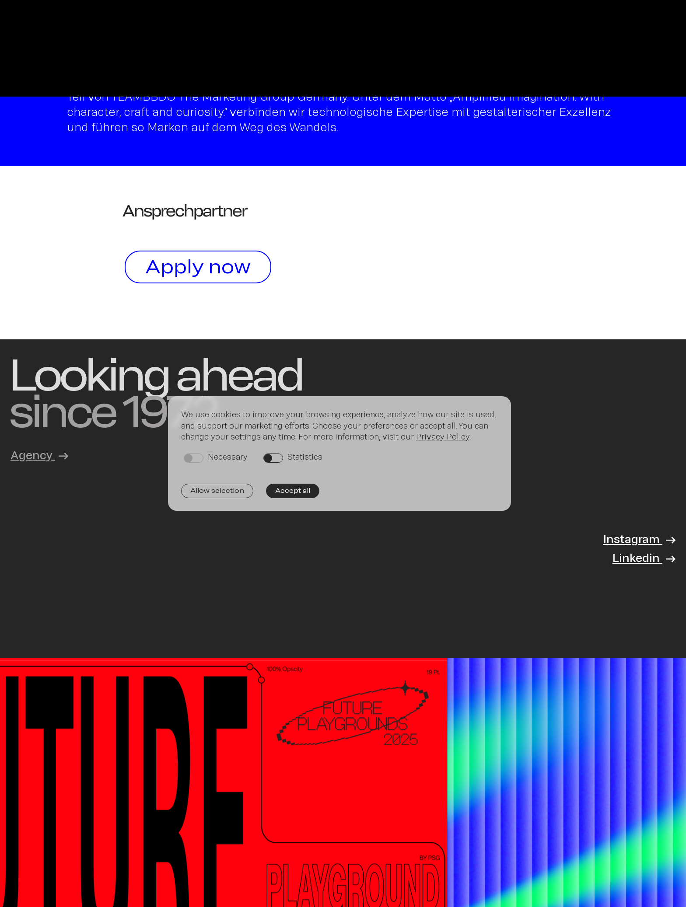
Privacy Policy (442, 436)
